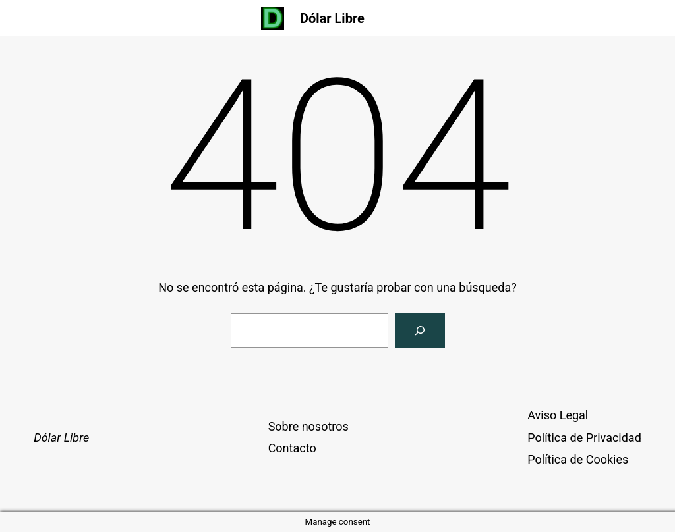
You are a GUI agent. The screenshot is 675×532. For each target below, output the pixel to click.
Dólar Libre (332, 18)
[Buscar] (420, 330)
